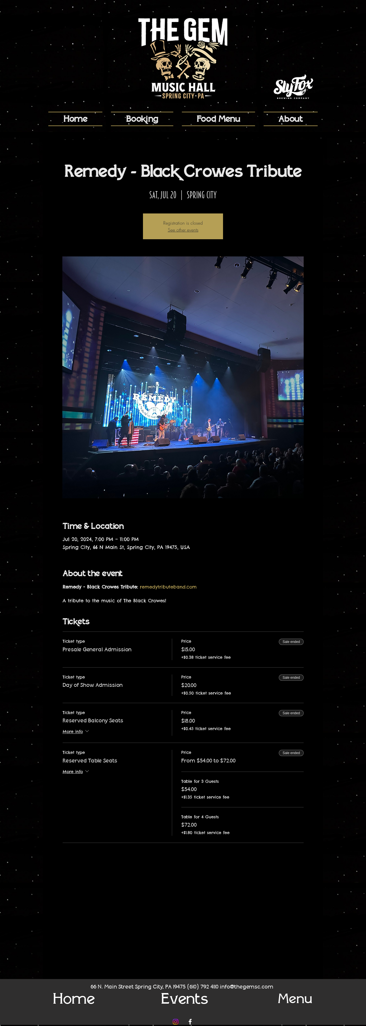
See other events (183, 230)
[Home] (74, 998)
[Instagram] (175, 1021)
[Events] (184, 998)
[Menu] (295, 998)
